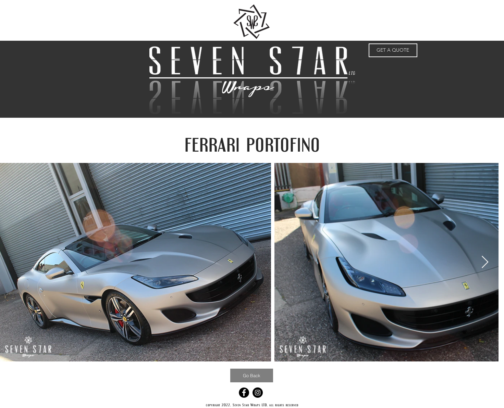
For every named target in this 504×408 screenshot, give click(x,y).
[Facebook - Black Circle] (244, 392)
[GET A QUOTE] (393, 50)
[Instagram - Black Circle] (258, 392)
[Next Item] (485, 262)
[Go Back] (251, 375)
